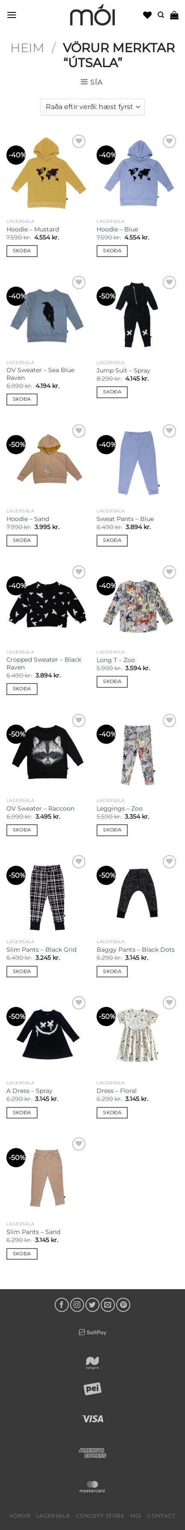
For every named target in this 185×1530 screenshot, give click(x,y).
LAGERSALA (53, 1515)
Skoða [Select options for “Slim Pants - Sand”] (22, 1254)
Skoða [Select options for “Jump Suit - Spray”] (112, 392)
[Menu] (11, 14)
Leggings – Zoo (120, 808)
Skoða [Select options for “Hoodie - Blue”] (112, 251)
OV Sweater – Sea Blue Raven (40, 374)
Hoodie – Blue (117, 229)
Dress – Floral (117, 1090)
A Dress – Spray (29, 1090)
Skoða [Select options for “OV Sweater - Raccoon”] (22, 830)
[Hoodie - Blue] (138, 174)
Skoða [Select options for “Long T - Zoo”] (112, 681)
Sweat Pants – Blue (125, 518)
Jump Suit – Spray (123, 370)
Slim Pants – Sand (33, 1231)
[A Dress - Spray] (47, 1035)
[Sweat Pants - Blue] (138, 463)
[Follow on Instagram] (77, 1305)
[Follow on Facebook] (62, 1305)
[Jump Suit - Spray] (138, 315)
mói (136, 1515)
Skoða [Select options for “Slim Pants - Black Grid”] (22, 971)
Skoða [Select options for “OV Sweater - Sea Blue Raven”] (22, 399)
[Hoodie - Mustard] (47, 174)
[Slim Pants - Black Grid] (47, 894)
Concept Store (100, 1515)
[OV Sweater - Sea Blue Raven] (47, 315)
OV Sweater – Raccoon (40, 808)
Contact (161, 1515)
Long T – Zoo (116, 660)
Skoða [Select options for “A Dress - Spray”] (22, 1113)
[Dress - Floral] (138, 1035)
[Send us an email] (108, 1305)
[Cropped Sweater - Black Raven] (47, 604)
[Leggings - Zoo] (138, 753)
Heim (27, 47)
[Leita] (161, 15)
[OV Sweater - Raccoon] (47, 753)
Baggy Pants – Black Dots (136, 949)
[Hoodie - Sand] (47, 463)
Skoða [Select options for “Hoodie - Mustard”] (22, 251)
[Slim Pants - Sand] (47, 1176)
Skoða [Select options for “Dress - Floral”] (112, 1113)
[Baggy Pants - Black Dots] (138, 894)
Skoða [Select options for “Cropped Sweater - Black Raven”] (22, 689)
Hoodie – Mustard (32, 229)
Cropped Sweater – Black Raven (43, 663)
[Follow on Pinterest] (123, 1305)
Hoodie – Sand (27, 518)
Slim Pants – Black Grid (41, 949)
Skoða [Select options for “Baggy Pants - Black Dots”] (112, 971)
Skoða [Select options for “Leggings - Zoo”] (112, 830)
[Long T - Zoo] (138, 604)
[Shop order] (92, 107)
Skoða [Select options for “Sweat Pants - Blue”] (112, 540)
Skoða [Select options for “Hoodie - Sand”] (22, 540)
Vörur (19, 1515)
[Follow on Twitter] (92, 1305)
